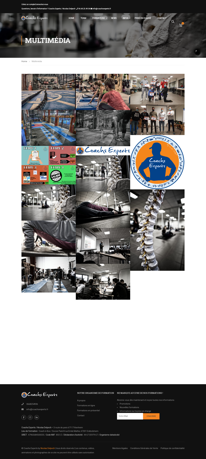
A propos (81, 400)
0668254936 (32, 404)
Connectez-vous (41, 4)
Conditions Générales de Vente (144, 448)
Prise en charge (142, 18)
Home (71, 18)
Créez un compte (28, 4)
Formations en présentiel (88, 410)
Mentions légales (120, 448)
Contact (161, 18)
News (113, 18)
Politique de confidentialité (173, 448)
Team (83, 18)
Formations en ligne (86, 405)
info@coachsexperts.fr (102, 9)
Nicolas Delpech (48, 448)
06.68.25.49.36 (85, 9)
